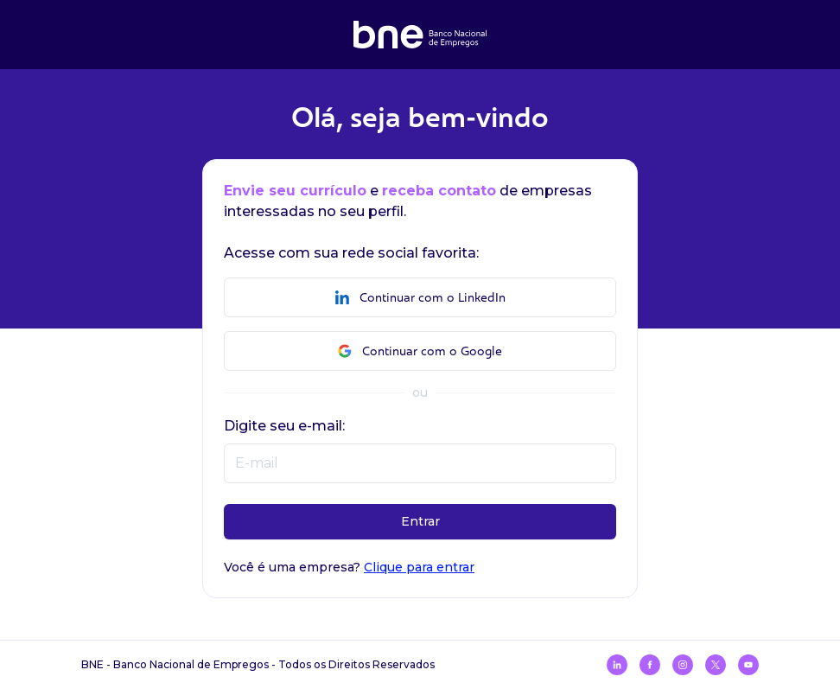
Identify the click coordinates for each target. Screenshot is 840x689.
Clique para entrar (419, 567)
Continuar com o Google (420, 351)
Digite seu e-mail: (284, 426)
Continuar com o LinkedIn (420, 297)
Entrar (420, 521)
